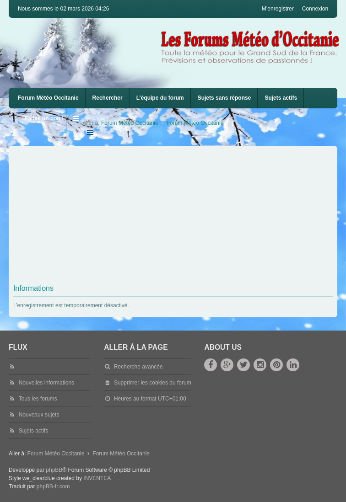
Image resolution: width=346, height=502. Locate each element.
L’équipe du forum (160, 98)
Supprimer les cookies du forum (152, 382)
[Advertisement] (179, 217)
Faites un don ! (44, 118)
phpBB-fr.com (53, 486)
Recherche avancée (138, 366)
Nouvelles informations (46, 382)
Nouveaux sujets (39, 414)
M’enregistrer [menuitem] (278, 8)
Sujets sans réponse (224, 98)
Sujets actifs (281, 98)
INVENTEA (97, 478)
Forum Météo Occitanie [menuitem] (48, 98)
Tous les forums (38, 398)
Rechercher (107, 98)
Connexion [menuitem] (315, 8)
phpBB (54, 470)
